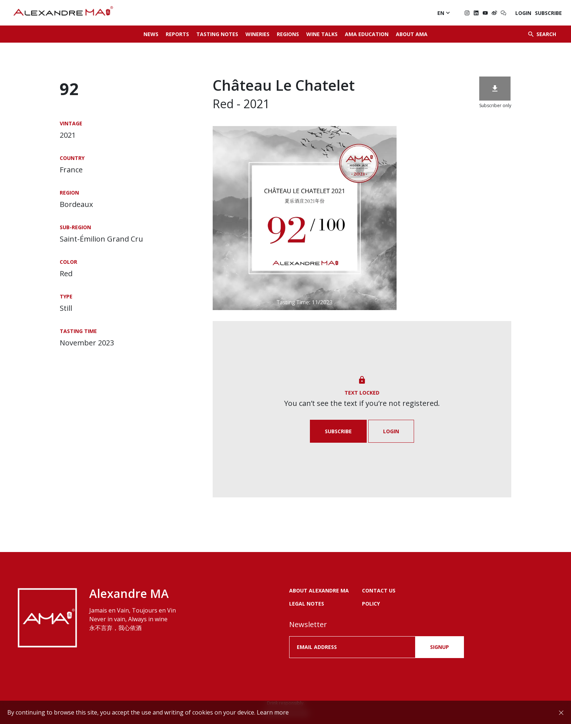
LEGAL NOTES (306, 603)
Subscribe (548, 12)
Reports (177, 34)
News (150, 34)
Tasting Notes (217, 34)
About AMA (412, 34)
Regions (288, 34)
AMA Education (367, 34)
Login (523, 12)
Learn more (273, 712)
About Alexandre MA (319, 590)
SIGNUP (439, 646)
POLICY (371, 603)
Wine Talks (322, 34)
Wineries (257, 34)
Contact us (378, 590)
